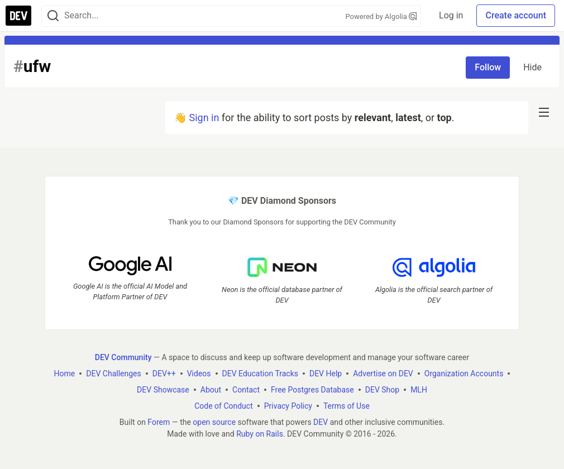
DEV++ (164, 373)
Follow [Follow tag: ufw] (488, 67)
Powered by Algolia (381, 16)
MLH (418, 389)
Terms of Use (346, 405)
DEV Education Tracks (260, 373)
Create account (515, 15)
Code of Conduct (223, 405)
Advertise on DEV (383, 373)
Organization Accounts (464, 373)
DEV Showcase (163, 389)
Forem (158, 422)
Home (64, 373)
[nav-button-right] (544, 112)
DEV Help (325, 373)
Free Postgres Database (312, 389)
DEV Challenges (113, 373)
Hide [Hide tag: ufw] (532, 67)
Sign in (204, 117)
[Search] (53, 16)
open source (214, 422)
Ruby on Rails (259, 433)
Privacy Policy (288, 405)
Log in (451, 15)
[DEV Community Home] (18, 15)
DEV (320, 422)
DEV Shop (382, 389)
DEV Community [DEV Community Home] (123, 357)
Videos (199, 373)
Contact (246, 389)
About (210, 389)
